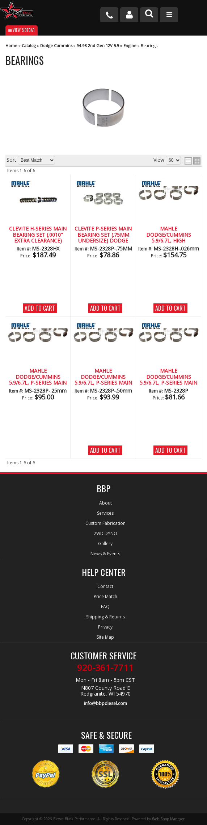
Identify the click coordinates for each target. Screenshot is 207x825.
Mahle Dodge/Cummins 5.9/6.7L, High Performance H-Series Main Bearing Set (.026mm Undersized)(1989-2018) (168, 235)
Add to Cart (40, 308)
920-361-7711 (105, 668)
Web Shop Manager (168, 818)
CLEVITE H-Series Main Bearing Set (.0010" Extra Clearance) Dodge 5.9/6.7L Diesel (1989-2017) (38, 235)
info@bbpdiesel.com (105, 703)
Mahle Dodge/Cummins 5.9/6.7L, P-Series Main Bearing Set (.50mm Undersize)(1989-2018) (103, 377)
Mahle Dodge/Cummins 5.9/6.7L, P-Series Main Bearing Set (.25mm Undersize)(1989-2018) (38, 377)
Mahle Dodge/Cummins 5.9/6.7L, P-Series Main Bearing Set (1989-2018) (168, 377)
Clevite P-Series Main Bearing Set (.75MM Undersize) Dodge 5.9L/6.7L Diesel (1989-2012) (103, 235)
